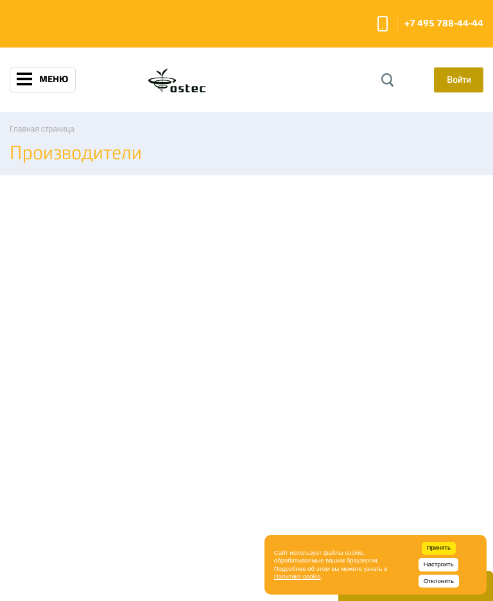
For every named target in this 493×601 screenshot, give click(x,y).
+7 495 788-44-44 (443, 23)
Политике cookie (297, 576)
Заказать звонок (382, 24)
